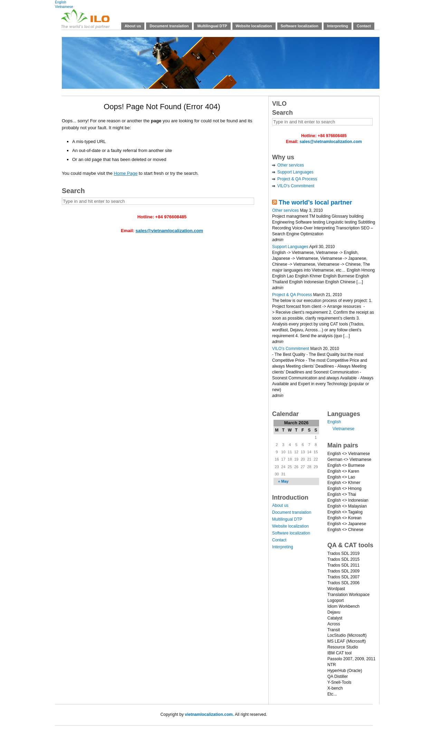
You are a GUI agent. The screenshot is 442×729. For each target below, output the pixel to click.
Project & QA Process (297, 179)
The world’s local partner (315, 202)
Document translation (169, 26)
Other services (290, 165)
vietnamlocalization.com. (209, 714)
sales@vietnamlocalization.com (169, 230)
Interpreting (337, 26)
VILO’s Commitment (295, 185)
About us (133, 26)
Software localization (299, 26)
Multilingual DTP (212, 26)
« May (283, 481)
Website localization (254, 26)
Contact (364, 26)
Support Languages (295, 172)
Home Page (126, 173)
